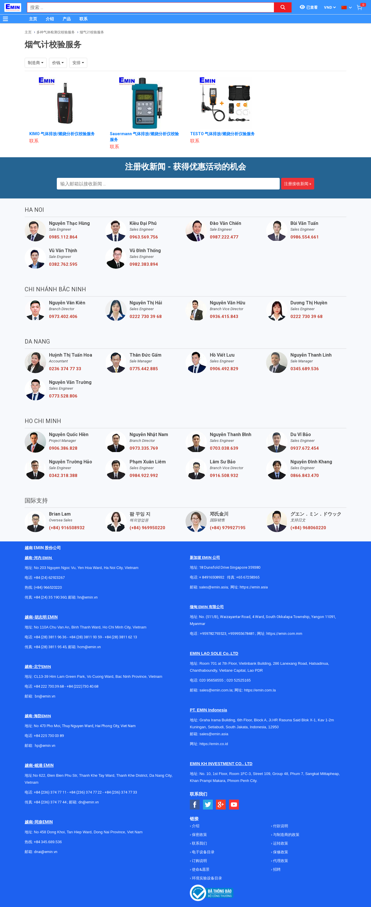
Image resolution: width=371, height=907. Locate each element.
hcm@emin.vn (89, 647)
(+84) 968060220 (308, 527)
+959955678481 (241, 633)
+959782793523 (213, 633)
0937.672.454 (304, 448)
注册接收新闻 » (297, 183)
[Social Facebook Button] (195, 805)
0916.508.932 (224, 475)
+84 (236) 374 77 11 (50, 792)
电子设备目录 (202, 852)
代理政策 (280, 861)
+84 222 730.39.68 (49, 686)
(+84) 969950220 (147, 527)
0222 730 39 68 (146, 316)
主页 (33, 19)
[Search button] (283, 7)
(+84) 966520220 (48, 587)
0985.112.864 (63, 237)
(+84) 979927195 (227, 527)
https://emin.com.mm (284, 633)
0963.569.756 (144, 237)
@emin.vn (47, 745)
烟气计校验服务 (92, 32)
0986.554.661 (304, 237)
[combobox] (147, 7)
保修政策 (280, 852)
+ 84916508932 (211, 577)
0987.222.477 (224, 237)
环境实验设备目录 (206, 878)
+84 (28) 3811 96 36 (50, 637)
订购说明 (199, 861)
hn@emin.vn (87, 597)
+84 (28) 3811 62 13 (121, 637)
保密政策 (199, 834)
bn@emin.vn (45, 696)
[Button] (5, 19)
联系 (83, 19)
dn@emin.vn (88, 802)
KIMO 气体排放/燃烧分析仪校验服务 (62, 133)
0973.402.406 (63, 316)
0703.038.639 (224, 448)
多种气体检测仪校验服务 (56, 32)
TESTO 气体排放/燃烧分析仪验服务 (222, 133)
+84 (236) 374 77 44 (50, 802)
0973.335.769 (144, 448)
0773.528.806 (63, 396)
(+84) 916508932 (67, 527)
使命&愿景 (200, 869)
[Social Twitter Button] (208, 805)
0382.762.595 (63, 264)
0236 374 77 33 (65, 368)
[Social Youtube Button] (234, 805)
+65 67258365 (247, 577)
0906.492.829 (224, 368)
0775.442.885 (144, 368)
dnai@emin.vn (45, 852)
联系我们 (199, 843)
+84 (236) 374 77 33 (121, 792)
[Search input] (147, 7)
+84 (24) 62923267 (49, 577)
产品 (67, 19)
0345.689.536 (304, 368)
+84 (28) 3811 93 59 (85, 637)
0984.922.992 (144, 475)
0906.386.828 (63, 448)
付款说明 (280, 826)
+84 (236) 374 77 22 (85, 792)
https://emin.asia (254, 587)
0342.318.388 (63, 475)
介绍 (50, 19)
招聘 (276, 869)
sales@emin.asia (213, 587)
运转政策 (280, 843)
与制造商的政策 (285, 834)
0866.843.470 (304, 475)
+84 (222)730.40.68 (82, 686)
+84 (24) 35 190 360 (50, 597)
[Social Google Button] (221, 805)
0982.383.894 (144, 264)
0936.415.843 (224, 316)
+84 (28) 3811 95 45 (50, 647)
